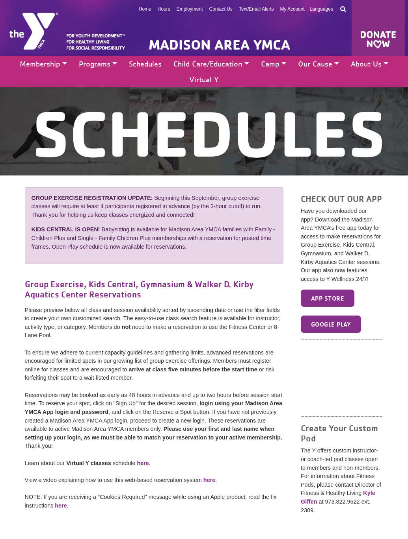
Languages (321, 9)
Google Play (331, 324)
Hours (164, 9)
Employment (190, 9)
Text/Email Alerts (256, 9)
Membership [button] (40, 63)
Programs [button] (94, 63)
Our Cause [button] (315, 63)
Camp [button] (270, 63)
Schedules (145, 63)
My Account (292, 9)
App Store (327, 298)
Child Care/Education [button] (207, 63)
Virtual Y (204, 79)
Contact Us (221, 9)
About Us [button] (366, 63)
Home (145, 9)
